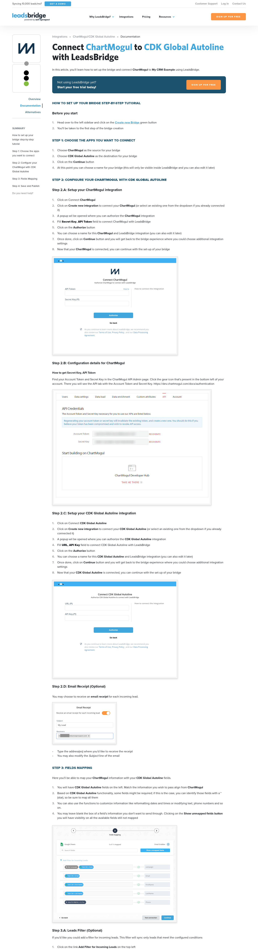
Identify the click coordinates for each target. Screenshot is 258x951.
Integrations (126, 17)
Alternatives (33, 112)
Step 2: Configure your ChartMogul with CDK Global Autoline (24, 167)
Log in (225, 3)
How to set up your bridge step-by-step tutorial (23, 139)
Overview (34, 99)
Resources (165, 17)
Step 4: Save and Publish (26, 186)
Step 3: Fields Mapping (24, 178)
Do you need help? (22, 193)
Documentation (30, 105)
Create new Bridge (127, 122)
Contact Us (239, 3)
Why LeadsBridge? (100, 17)
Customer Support (206, 3)
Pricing (146, 17)
